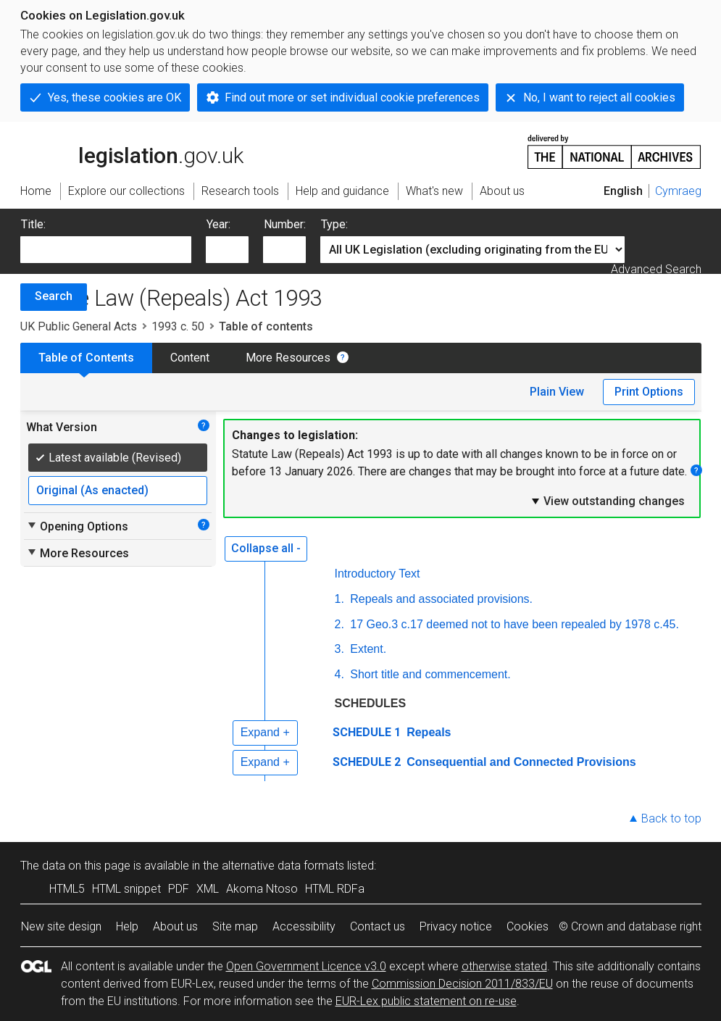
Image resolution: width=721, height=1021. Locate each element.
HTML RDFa (334, 889)
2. (339, 624)
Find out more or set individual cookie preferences (352, 97)
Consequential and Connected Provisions (520, 762)
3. (339, 649)
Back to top (671, 818)
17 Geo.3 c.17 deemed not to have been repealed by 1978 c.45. (513, 624)
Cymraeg (678, 191)
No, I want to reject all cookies (599, 97)
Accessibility (304, 926)
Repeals (427, 732)
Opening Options (77, 526)
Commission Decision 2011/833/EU (462, 984)
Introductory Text (377, 573)
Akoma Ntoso (262, 889)
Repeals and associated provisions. (440, 599)
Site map (235, 926)
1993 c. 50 (177, 326)
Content (189, 357)
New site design (61, 926)
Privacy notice (456, 926)
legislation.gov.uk (131, 151)
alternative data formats (283, 865)
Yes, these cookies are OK (114, 97)
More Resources (288, 357)
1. (339, 599)
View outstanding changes (607, 500)
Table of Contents (86, 357)
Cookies (528, 926)
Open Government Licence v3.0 (306, 966)
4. (339, 674)
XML (207, 889)
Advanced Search (656, 269)
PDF (178, 889)
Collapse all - (266, 548)
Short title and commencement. (429, 674)
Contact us (377, 926)
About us (175, 926)
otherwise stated (504, 966)
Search (53, 296)
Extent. (366, 649)
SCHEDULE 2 (367, 762)
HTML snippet (126, 889)
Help (127, 926)
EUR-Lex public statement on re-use (426, 1001)
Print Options (648, 392)
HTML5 (67, 889)
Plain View (557, 392)
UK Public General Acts (78, 326)
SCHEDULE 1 (367, 732)
